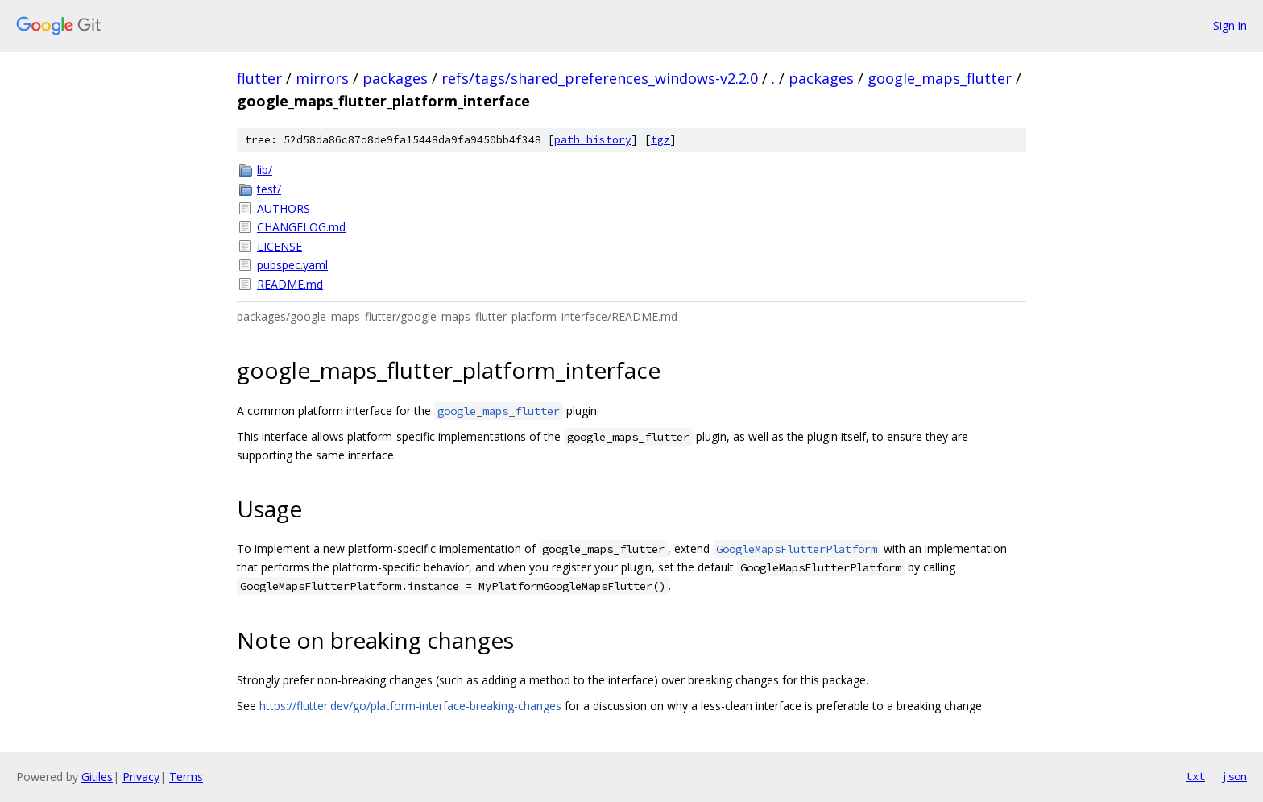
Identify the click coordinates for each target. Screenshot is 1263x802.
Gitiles (97, 776)
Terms (186, 776)
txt (1195, 776)
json (1234, 776)
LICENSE (279, 246)
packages (395, 78)
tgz (660, 140)
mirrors (322, 78)
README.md (290, 284)
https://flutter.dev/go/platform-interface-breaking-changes (410, 705)
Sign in (1230, 25)
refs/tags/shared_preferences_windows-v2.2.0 (599, 78)
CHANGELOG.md (301, 227)
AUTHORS (283, 208)
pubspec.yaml (292, 264)
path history (593, 140)
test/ (269, 189)
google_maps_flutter (940, 78)
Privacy (140, 776)
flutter (259, 78)
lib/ (264, 169)
